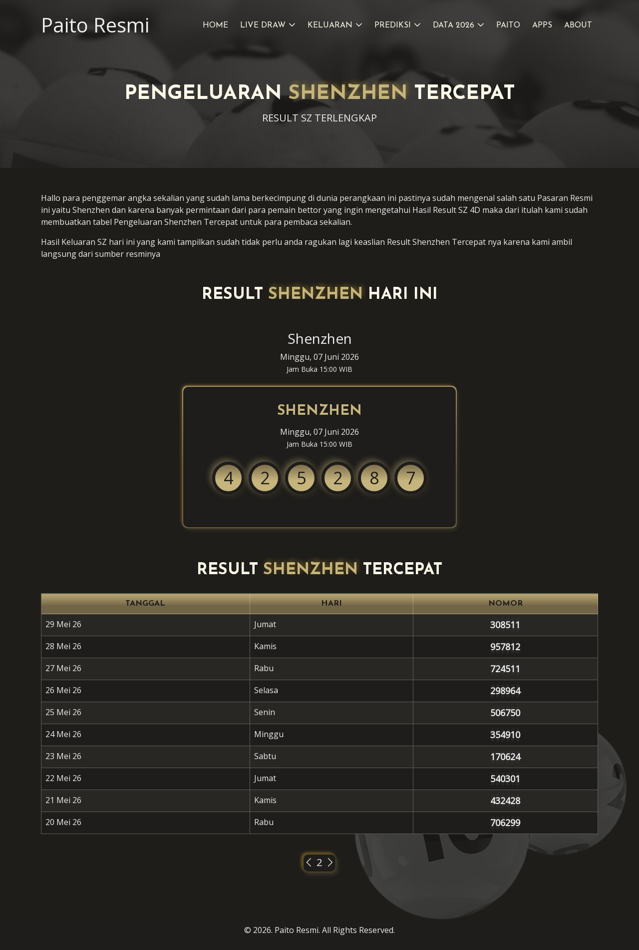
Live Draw (263, 25)
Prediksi (392, 25)
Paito (508, 25)
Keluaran (330, 25)
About (578, 25)
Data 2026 (453, 25)
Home (215, 25)
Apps (542, 25)
